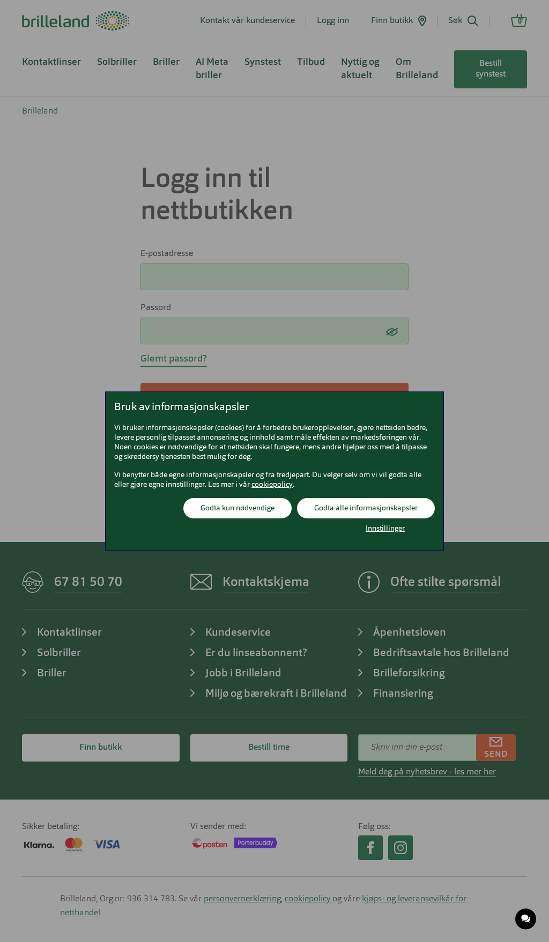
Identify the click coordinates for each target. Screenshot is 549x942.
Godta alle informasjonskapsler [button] (366, 508)
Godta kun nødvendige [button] (237, 508)
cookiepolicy (272, 484)
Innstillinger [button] (385, 528)
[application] (526, 919)
